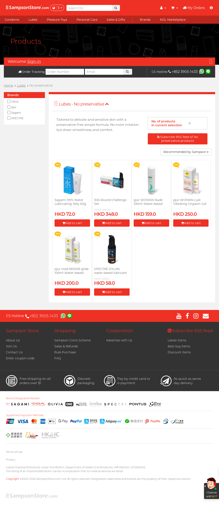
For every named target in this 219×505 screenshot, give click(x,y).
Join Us (11, 346)
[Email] (104, 72)
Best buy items (179, 346)
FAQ (57, 358)
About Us (13, 340)
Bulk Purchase (65, 352)
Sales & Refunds (66, 346)
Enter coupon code (20, 358)
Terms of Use (14, 452)
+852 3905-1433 (183, 72)
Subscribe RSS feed (190, 330)
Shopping (65, 330)
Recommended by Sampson (186, 152)
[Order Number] (65, 72)
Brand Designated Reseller (23, 398)
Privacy (10, 459)
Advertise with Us (119, 340)
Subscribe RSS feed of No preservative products (177, 139)
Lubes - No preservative (84, 104)
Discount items (179, 352)
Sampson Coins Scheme (72, 340)
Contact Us (14, 352)
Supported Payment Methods (25, 415)
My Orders (194, 8)
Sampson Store (22, 330)
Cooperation (119, 330)
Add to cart (72, 223)
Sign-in (34, 61)
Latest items (177, 340)
